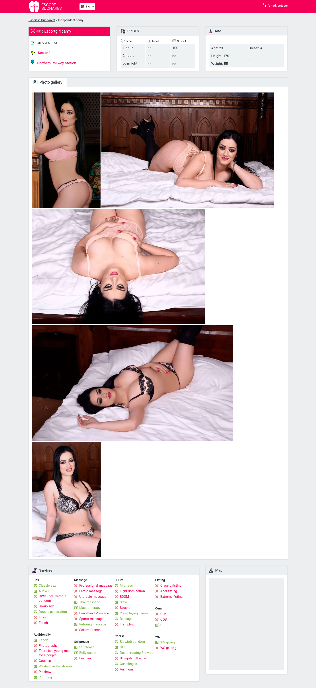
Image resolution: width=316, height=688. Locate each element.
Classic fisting (170, 586)
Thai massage (89, 602)
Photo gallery (47, 82)
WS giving (167, 642)
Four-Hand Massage (94, 613)
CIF (162, 625)
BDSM (124, 597)
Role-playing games (134, 613)
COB (163, 619)
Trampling (127, 624)
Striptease (86, 647)
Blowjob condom (132, 642)
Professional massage (95, 586)
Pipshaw (45, 672)
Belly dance (87, 653)
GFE (123, 647)
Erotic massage (91, 591)
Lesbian (85, 658)
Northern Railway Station (53, 62)
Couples (45, 661)
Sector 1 (41, 53)
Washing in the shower (55, 666)
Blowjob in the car (133, 658)
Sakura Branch (90, 630)
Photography (48, 646)
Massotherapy (89, 608)
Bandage (126, 619)
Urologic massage (92, 597)
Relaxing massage (92, 624)
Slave (124, 602)
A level (44, 591)
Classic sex (47, 586)
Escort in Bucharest (42, 20)
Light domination (132, 591)
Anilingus (127, 669)
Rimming (45, 677)
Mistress (126, 586)
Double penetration (53, 612)
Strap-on (126, 608)
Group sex (46, 606)
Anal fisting (168, 591)
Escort (43, 640)
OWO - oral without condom (52, 598)
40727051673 (47, 43)
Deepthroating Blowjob (136, 653)
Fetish (43, 623)
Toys (42, 617)
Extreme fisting (171, 597)
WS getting (168, 648)
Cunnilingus (128, 664)
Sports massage (91, 619)
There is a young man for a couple (54, 653)
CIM (163, 614)
